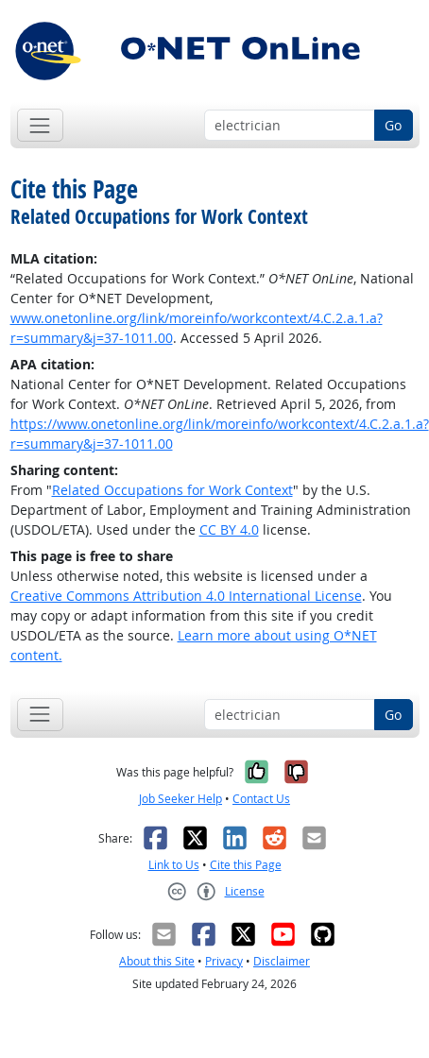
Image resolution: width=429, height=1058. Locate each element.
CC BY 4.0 (229, 529)
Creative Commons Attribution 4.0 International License (186, 596)
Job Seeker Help (180, 799)
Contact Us (261, 799)
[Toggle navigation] (40, 125)
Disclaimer (281, 961)
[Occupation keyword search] (289, 126)
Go (393, 125)
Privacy (224, 961)
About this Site (157, 961)
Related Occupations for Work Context (172, 490)
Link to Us (173, 865)
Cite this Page (246, 865)
